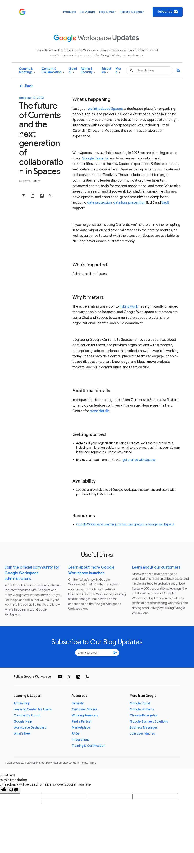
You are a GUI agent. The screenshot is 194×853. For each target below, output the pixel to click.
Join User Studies (142, 734)
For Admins (87, 12)
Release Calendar (132, 12)
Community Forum (27, 715)
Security (78, 703)
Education (106, 70)
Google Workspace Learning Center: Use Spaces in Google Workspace (125, 524)
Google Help (23, 721)
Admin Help (22, 703)
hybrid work (129, 306)
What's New (22, 734)
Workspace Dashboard (30, 728)
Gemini (73, 70)
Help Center (107, 12)
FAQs (75, 734)
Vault (165, 202)
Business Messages (144, 728)
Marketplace (81, 728)
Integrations (80, 740)
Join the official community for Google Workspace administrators (32, 573)
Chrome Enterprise (143, 715)
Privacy (84, 763)
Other (36, 181)
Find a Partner (82, 721)
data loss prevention (129, 202)
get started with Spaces (139, 460)
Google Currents (95, 158)
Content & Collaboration (53, 70)
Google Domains (142, 709)
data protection (99, 202)
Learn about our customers (156, 567)
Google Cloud (140, 703)
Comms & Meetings (27, 70)
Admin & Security (88, 70)
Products (69, 12)
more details (100, 411)
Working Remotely (85, 715)
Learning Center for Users (33, 709)
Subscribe (167, 12)
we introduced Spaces (105, 109)
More (118, 70)
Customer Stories (84, 709)
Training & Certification (88, 746)
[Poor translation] (14, 790)
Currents (25, 181)
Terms (93, 763)
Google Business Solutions (149, 721)
